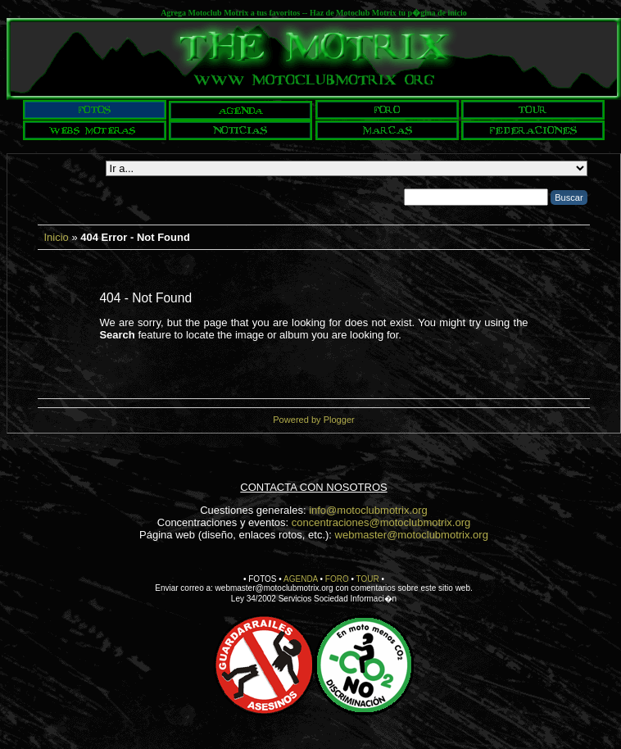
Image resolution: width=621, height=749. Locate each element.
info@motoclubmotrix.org (368, 510)
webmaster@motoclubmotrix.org (411, 535)
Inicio (55, 237)
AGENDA (300, 578)
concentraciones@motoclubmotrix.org (381, 522)
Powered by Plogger (313, 419)
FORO (337, 578)
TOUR (367, 578)
